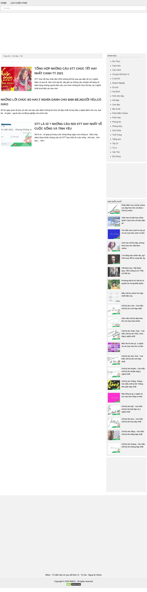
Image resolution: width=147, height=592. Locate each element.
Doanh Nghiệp (118, 83)
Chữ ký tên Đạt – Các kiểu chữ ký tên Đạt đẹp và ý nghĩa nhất (132, 409)
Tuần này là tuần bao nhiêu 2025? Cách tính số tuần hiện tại (133, 220)
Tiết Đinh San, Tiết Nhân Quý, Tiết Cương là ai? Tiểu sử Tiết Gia (132, 271)
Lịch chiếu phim (19, 3)
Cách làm (116, 66)
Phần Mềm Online (120, 113)
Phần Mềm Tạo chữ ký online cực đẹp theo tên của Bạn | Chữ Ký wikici (133, 208)
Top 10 (115, 143)
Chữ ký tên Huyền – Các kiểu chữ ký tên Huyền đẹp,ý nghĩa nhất (133, 371)
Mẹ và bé (116, 109)
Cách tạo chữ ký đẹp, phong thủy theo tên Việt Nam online (133, 245)
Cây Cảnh (116, 70)
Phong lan (116, 122)
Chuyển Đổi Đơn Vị (120, 74)
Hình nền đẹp (118, 96)
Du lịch (115, 87)
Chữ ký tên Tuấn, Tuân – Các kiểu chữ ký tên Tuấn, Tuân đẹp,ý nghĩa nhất (133, 333)
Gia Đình (116, 92)
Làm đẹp (116, 105)
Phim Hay (116, 118)
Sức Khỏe (116, 130)
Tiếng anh (116, 139)
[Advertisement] (73, 34)
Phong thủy (117, 126)
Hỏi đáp (15, 56)
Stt (22, 56)
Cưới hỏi (116, 79)
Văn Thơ (116, 152)
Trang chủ (6, 56)
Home (4, 3)
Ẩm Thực (116, 61)
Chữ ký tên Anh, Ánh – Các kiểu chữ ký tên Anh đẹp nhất (132, 359)
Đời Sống (116, 156)
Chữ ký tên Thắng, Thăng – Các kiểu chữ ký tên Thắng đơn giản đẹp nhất (132, 384)
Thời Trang (117, 135)
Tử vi (114, 148)
